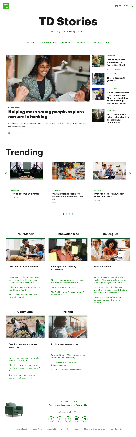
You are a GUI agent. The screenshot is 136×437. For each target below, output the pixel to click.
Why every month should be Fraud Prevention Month (116, 62)
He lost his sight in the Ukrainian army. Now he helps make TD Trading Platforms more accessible (110, 290)
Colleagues (110, 234)
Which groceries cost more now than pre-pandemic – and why (67, 196)
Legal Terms (37, 429)
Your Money (25, 234)
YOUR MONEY (112, 55)
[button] (118, 5)
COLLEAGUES (112, 88)
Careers (76, 429)
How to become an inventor (25, 193)
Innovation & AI (68, 234)
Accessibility (52, 429)
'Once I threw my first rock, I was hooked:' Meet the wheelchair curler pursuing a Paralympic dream (118, 98)
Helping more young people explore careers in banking (46, 114)
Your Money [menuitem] (31, 42)
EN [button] (124, 5)
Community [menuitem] (82, 42)
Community (14, 107)
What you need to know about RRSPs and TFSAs (109, 195)
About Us (64, 429)
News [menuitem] (108, 42)
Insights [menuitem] (97, 42)
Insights (68, 311)
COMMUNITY (111, 110)
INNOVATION (111, 73)
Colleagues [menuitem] (67, 42)
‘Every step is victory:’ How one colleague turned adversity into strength (108, 300)
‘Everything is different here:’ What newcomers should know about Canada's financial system (23, 280)
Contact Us (81, 405)
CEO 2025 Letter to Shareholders (67, 370)
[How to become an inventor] (26, 170)
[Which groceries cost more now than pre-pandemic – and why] (68, 170)
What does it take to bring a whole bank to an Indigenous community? (118, 118)
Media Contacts (64, 405)
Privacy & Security (21, 429)
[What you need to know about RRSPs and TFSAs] (109, 170)
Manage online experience (94, 429)
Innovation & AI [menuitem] (49, 42)
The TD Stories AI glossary (64, 287)
